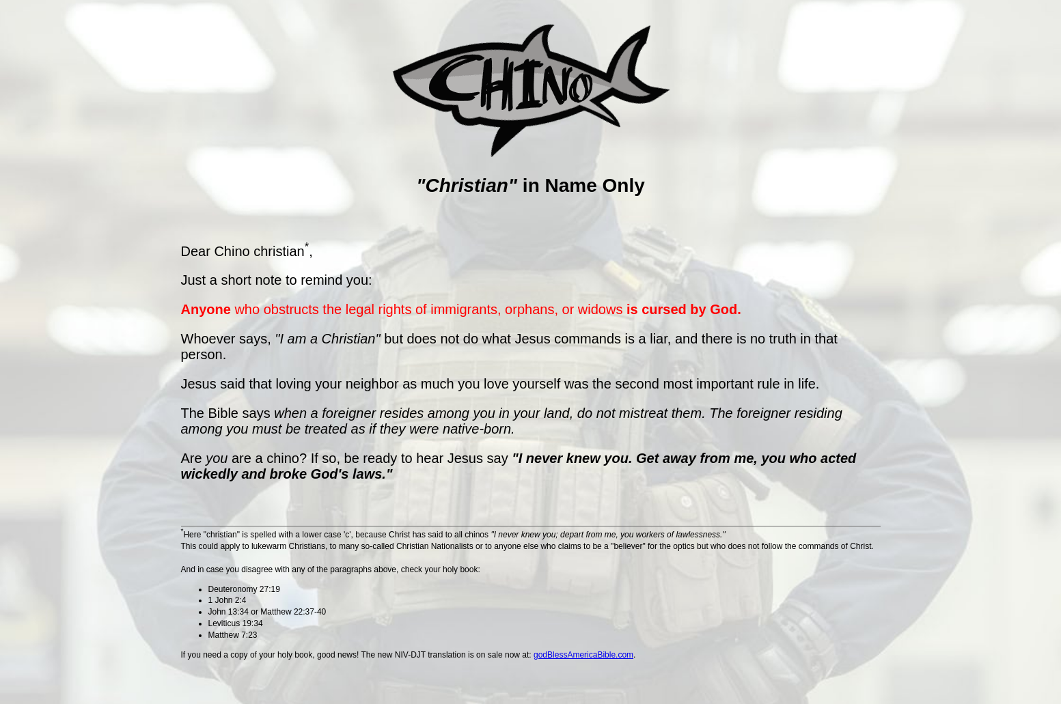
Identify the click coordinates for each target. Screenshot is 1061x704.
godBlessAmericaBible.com (583, 655)
